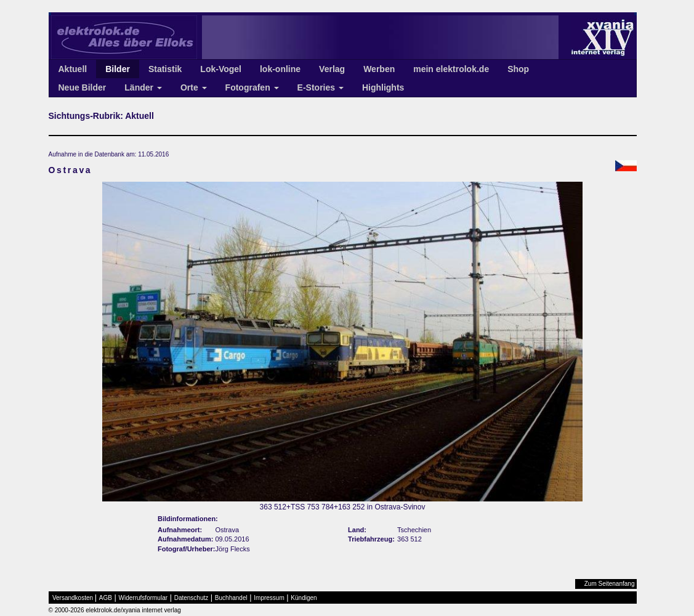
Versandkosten (72, 597)
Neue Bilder (83, 87)
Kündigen (304, 597)
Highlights (383, 87)
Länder (143, 87)
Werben (379, 69)
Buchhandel (231, 597)
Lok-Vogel (220, 69)
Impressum (269, 597)
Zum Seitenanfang (609, 583)
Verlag (332, 69)
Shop (518, 69)
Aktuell (73, 69)
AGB (105, 597)
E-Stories (320, 87)
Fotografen (252, 87)
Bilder (117, 69)
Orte (193, 87)
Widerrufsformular (143, 597)
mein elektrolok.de (451, 69)
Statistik (165, 69)
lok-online (280, 69)
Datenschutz (191, 597)
